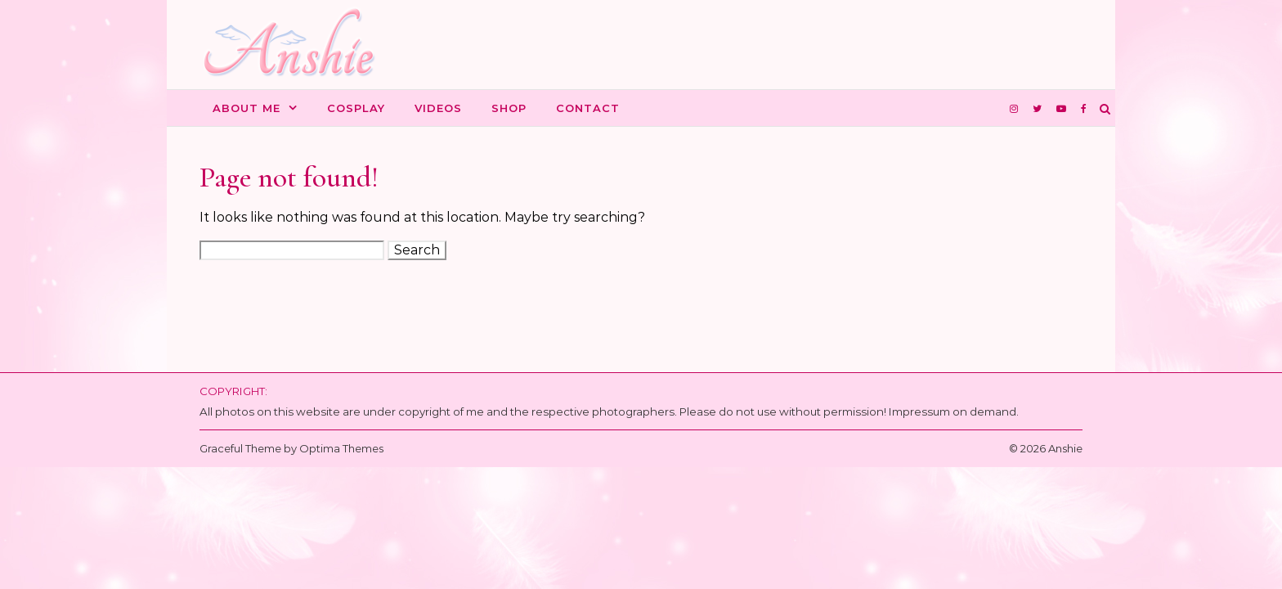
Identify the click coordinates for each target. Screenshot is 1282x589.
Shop (509, 108)
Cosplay (356, 108)
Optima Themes (341, 448)
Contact (588, 108)
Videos (438, 108)
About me (246, 108)
